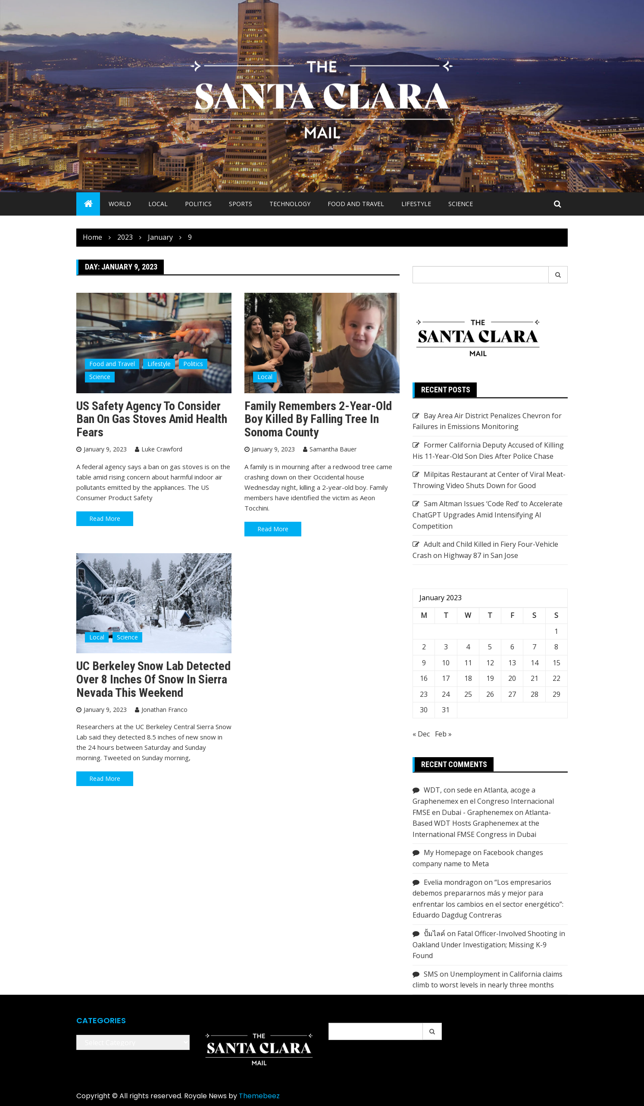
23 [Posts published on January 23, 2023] (424, 694)
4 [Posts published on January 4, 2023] (468, 647)
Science (460, 204)
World (120, 204)
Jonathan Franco (164, 709)
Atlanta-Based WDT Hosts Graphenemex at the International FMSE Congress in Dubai (482, 823)
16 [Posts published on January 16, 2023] (424, 678)
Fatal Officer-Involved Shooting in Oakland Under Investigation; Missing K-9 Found (489, 944)
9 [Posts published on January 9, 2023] (424, 662)
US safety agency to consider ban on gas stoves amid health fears (151, 419)
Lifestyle (416, 204)
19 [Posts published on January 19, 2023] (490, 678)
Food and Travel (356, 204)
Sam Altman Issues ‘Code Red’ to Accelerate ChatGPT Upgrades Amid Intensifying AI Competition (488, 514)
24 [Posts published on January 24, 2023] (446, 694)
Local (158, 204)
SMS (431, 974)
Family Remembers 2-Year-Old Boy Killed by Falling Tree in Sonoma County (318, 419)
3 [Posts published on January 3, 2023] (446, 647)
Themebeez (259, 1096)
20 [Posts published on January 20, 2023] (512, 678)
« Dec (421, 734)
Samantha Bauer (332, 449)
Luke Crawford (161, 449)
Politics (198, 204)
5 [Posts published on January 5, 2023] (490, 647)
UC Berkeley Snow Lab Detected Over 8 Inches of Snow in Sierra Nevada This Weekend (153, 679)
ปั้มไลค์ (434, 933)
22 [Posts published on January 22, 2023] (556, 678)
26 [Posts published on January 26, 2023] (490, 694)
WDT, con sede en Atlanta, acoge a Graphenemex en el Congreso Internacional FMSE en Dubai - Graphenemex (483, 801)
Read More (104, 518)
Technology (289, 204)
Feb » (443, 734)
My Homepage (447, 852)
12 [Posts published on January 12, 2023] (490, 662)
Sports (240, 204)
